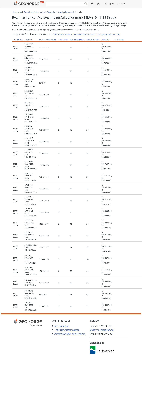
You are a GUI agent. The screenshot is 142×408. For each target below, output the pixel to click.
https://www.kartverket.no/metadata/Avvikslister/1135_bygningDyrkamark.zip (86, 34)
